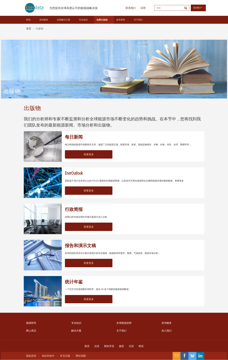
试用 (143, 8)
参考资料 (120, 19)
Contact (176, 356)
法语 (96, 346)
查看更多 (89, 154)
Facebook (184, 356)
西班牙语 (109, 346)
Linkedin (200, 356)
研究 (28, 19)
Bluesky (192, 356)
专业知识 (83, 19)
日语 (131, 346)
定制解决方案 (63, 19)
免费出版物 (102, 19)
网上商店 (31, 330)
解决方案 (76, 330)
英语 (86, 346)
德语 (121, 346)
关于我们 (138, 19)
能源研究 (31, 323)
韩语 (141, 346)
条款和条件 (48, 355)
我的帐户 (197, 7)
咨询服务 (43, 19)
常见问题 (65, 355)
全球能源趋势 (124, 323)
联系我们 (131, 8)
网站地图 (81, 355)
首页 (28, 28)
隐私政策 (31, 355)
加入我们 (167, 330)
